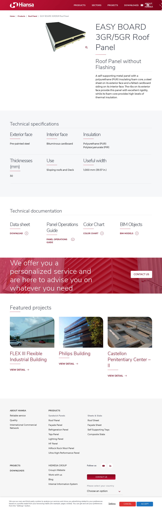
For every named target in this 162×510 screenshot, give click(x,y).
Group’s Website (57, 470)
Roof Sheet (93, 420)
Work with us (55, 474)
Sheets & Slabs (95, 415)
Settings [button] (112, 504)
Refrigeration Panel (58, 429)
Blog (51, 479)
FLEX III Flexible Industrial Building (28, 356)
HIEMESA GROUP (58, 465)
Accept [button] (145, 504)
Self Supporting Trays (98, 429)
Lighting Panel (56, 439)
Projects (71, 5)
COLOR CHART (93, 233)
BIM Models (129, 233)
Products (40, 5)
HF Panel (53, 443)
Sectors (55, 5)
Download (19, 233)
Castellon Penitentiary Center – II (130, 359)
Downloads (88, 5)
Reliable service (18, 415)
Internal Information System (63, 484)
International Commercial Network (23, 426)
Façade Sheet (95, 425)
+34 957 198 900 (120, 5)
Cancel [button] (127, 504)
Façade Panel (55, 425)
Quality (13, 420)
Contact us (141, 274)
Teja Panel (54, 434)
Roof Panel (54, 420)
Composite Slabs (96, 434)
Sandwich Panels (57, 415)
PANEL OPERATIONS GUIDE (61, 241)
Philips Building (75, 353)
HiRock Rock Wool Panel (61, 448)
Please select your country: (100, 485)
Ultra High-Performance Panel (64, 453)
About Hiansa (105, 5)
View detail (19, 369)
